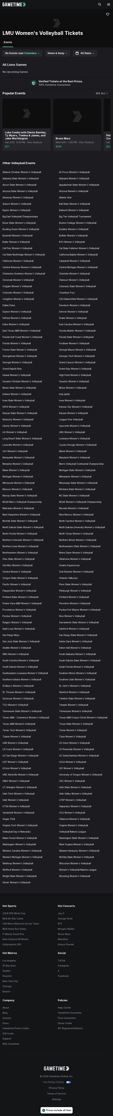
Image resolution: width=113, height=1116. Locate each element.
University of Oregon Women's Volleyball (80, 774)
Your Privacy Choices (53, 1082)
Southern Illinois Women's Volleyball (78, 673)
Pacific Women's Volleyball (17, 584)
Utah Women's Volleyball (15, 800)
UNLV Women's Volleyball (16, 781)
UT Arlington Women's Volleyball (20, 787)
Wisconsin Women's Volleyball (75, 863)
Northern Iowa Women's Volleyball (20, 546)
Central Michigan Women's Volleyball (78, 267)
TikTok (61, 960)
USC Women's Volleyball (72, 781)
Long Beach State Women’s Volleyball (22, 438)
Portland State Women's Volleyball (20, 597)
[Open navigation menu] (108, 4)
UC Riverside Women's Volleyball (76, 749)
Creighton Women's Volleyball (18, 299)
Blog (5, 1012)
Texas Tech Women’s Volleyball (19, 730)
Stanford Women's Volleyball (74, 692)
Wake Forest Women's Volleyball (20, 838)
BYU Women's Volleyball (72, 242)
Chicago (7, 986)
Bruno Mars (64, 934)
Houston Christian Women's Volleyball (22, 381)
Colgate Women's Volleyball (17, 286)
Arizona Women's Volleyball (73, 191)
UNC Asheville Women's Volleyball (20, 774)
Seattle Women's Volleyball (17, 647)
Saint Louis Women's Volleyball (19, 628)
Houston (7, 976)
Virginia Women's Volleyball (73, 825)
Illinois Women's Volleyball (72, 387)
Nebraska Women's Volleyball (18, 508)
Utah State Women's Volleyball (75, 787)
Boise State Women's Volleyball (19, 222)
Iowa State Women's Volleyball (19, 400)
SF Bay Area (9, 965)
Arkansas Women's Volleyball (18, 197)
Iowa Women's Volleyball (72, 400)
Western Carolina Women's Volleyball (22, 850)
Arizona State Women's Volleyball (20, 191)
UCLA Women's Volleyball (72, 762)
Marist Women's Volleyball (72, 451)
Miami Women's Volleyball (16, 470)
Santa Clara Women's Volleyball (75, 641)
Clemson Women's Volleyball (74, 280)
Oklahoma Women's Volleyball (75, 559)
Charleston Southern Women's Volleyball (24, 273)
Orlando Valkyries (68, 578)
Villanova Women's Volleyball (74, 819)
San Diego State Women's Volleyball (78, 635)
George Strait (65, 918)
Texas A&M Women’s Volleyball (19, 723)
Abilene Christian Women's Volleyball (22, 172)
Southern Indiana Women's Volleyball (22, 679)
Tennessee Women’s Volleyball (75, 711)
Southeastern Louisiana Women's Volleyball (25, 673)
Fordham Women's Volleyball (74, 343)
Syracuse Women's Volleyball (18, 698)
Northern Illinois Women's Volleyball (77, 540)
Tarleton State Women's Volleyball (77, 698)
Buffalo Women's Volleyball (73, 235)
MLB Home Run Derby (14, 928)
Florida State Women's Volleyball (76, 337)
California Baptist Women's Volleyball (78, 254)
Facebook (63, 976)
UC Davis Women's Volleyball (74, 743)
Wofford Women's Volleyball (17, 869)
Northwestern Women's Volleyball (20, 552)
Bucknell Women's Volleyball (18, 235)
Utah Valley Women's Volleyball (75, 793)
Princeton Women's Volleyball (74, 603)
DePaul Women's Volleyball (17, 318)
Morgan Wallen (66, 928)
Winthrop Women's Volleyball (18, 863)
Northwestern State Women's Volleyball (79, 546)
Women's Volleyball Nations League (78, 869)
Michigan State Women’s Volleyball (77, 470)
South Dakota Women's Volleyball (20, 666)
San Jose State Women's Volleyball (21, 641)
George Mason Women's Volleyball (77, 349)
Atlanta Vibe (65, 197)
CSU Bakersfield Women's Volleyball (78, 299)
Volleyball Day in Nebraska (17, 831)
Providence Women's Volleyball (19, 609)
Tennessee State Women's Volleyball (22, 711)
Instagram (63, 965)
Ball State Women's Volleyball (74, 203)
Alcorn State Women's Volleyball (19, 184)
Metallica (63, 939)
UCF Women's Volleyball (15, 762)
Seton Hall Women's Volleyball (75, 647)
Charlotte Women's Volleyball (74, 273)
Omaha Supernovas (69, 565)
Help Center (64, 1007)
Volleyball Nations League (72, 831)
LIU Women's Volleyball (15, 432)
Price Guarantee (67, 1018)
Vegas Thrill (9, 819)
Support (7, 1038)
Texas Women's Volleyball (73, 730)
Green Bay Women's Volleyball (75, 368)
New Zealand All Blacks (16, 939)
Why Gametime (11, 1043)
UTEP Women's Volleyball (72, 800)
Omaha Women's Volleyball (17, 571)
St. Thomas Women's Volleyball (19, 692)
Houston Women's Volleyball (74, 381)
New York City (10, 981)
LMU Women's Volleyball (72, 432)
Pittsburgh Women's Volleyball (75, 590)
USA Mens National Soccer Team (21, 923)
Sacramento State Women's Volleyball (79, 622)
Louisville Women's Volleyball (18, 444)
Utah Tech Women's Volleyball (18, 793)
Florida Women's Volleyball (17, 343)
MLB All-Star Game (13, 918)
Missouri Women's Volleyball (17, 489)
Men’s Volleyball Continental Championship (81, 463)
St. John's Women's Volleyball (75, 685)
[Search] (99, 4)
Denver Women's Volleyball (73, 311)
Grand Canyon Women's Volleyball (77, 362)
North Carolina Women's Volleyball (77, 521)
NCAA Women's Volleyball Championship (80, 502)
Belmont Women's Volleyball (74, 210)
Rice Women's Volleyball (72, 616)
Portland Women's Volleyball (74, 597)
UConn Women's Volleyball (17, 768)
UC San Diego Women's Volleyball (20, 755)
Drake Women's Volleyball (73, 318)
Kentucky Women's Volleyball (18, 419)
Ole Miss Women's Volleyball (18, 565)
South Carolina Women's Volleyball (21, 660)
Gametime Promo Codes (16, 1028)
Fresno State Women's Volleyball (20, 349)
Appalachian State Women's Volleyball (79, 184)
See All (102, 93)
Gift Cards (8, 1033)
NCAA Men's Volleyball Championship (22, 502)
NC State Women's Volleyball (74, 495)
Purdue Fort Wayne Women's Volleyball (79, 609)
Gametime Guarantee (70, 1012)
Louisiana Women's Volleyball (74, 438)
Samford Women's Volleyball (74, 628)
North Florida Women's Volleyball (20, 533)
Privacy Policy (56, 1088)
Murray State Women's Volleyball (20, 495)
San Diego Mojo (11, 635)
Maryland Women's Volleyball (74, 457)
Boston (6, 991)
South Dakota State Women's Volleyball (79, 660)
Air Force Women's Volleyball (74, 172)
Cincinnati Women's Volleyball (18, 280)
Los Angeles (9, 960)
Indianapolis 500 (12, 944)
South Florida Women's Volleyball (76, 666)
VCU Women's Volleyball (72, 812)
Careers (7, 1018)
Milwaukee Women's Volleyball (75, 476)
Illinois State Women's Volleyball (19, 387)
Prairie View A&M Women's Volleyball (22, 603)
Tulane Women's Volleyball (17, 736)
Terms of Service (56, 1093)
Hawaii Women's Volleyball (17, 375)
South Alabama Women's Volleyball (77, 654)
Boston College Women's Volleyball (77, 222)
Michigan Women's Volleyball (18, 476)
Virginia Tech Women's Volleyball (20, 825)
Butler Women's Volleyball (16, 242)
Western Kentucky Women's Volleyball (79, 850)
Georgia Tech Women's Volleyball (77, 356)
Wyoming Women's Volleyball (74, 876)
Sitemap (56, 1099)
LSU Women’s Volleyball (15, 451)
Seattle (6, 971)
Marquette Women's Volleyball (18, 457)
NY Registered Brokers (70, 1028)
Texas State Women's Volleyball (76, 723)
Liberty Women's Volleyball (17, 425)
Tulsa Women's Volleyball (72, 736)
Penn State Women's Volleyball (75, 584)
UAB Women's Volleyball (15, 743)
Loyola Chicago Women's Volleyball (78, 444)
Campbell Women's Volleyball (74, 261)
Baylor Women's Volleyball (16, 210)
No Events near (22, 53)
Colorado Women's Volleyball (18, 292)
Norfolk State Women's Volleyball (20, 521)
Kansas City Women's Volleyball (75, 406)
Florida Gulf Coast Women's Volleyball (22, 337)
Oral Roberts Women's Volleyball (76, 571)
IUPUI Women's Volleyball (16, 406)
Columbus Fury (67, 292)
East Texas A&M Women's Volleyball (21, 330)
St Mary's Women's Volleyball (18, 685)
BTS (60, 923)
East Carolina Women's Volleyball (76, 324)
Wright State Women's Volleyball (20, 876)
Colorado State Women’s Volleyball (77, 286)
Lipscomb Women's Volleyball (74, 425)
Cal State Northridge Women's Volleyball (24, 254)
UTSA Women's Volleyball (16, 806)
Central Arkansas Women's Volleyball (22, 267)
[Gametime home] (16, 4)
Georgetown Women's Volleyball (20, 356)
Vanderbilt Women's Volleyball (18, 812)
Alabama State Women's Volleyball (21, 178)
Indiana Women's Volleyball (17, 394)
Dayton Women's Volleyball (17, 311)
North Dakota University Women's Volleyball (82, 527)
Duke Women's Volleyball (16, 324)
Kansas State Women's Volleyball (20, 413)
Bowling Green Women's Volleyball (21, 229)
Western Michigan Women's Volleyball (22, 857)
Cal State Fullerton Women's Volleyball (79, 248)
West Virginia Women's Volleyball (76, 844)
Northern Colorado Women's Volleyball (23, 540)
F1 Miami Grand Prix (13, 934)
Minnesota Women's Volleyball (18, 483)
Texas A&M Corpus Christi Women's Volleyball (83, 717)
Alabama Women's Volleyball (74, 178)
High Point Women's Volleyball (75, 375)
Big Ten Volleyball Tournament (75, 216)
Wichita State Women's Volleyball (76, 857)
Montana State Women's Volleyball (77, 489)
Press (6, 1023)
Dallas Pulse (9, 305)
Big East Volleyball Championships (20, 216)
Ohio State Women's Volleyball (19, 559)
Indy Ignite (64, 394)
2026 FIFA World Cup (14, 913)
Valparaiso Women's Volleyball (75, 806)
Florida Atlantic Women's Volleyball (77, 330)
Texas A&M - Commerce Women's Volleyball (26, 717)
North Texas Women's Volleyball (76, 533)
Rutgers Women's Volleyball (17, 622)
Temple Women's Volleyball (73, 704)
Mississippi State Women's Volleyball (78, 483)
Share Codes (65, 1023)
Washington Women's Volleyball (19, 844)
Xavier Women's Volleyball (16, 882)
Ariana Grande (66, 944)
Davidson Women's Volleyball (74, 305)
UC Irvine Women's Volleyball (18, 749)
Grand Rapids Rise (12, 368)
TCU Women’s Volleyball (15, 704)
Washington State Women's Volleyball (78, 838)
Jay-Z (61, 913)
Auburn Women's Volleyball (17, 203)
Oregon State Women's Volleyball (20, 578)
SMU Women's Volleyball (16, 654)
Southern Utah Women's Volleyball (77, 679)
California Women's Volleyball (18, 261)
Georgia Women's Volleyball (17, 362)
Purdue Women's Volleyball (17, 616)
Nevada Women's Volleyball (74, 508)
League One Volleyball (71, 419)
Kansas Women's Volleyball (73, 413)
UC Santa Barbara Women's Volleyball (79, 755)
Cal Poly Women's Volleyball (17, 248)
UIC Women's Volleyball (71, 768)
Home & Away (58, 53)
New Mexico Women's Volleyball (76, 514)
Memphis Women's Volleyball (18, 463)
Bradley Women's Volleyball (73, 229)
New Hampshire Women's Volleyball (21, 514)
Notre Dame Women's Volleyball (76, 552)
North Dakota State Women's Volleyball (23, 527)
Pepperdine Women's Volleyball (19, 590)
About (6, 1007)
